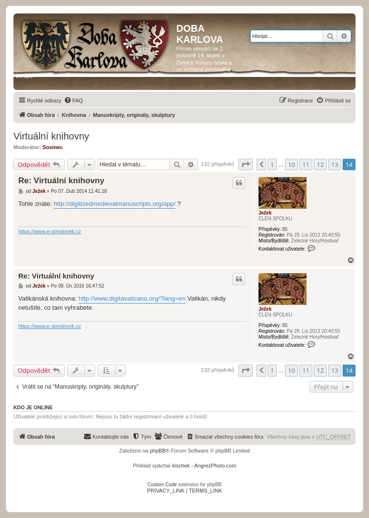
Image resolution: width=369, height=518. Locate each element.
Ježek (264, 212)
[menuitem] (73, 100)
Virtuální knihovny (51, 136)
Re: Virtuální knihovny (61, 180)
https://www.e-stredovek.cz (49, 231)
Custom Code (162, 484)
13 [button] (334, 164)
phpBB (158, 451)
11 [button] (305, 164)
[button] (245, 164)
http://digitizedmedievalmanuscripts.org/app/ (115, 203)
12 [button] (320, 164)
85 (284, 229)
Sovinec (53, 147)
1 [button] (272, 164)
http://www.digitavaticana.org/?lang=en (132, 298)
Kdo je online (33, 407)
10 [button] (291, 164)
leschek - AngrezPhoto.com (204, 465)
